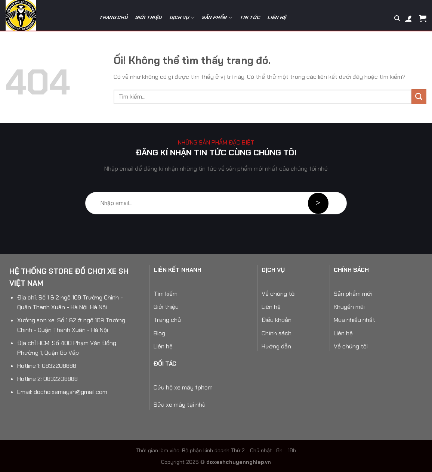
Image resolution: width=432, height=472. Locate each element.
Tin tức (250, 17)
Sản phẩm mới (353, 294)
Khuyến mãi (349, 307)
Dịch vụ (182, 17)
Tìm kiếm (166, 294)
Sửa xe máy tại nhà (180, 405)
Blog (159, 333)
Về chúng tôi (279, 294)
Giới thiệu (148, 17)
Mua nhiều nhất (354, 320)
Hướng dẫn (276, 346)
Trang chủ (113, 17)
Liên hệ (277, 17)
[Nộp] (418, 96)
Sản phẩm (217, 17)
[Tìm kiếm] (397, 18)
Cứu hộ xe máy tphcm (183, 387)
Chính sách (276, 333)
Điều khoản (276, 320)
